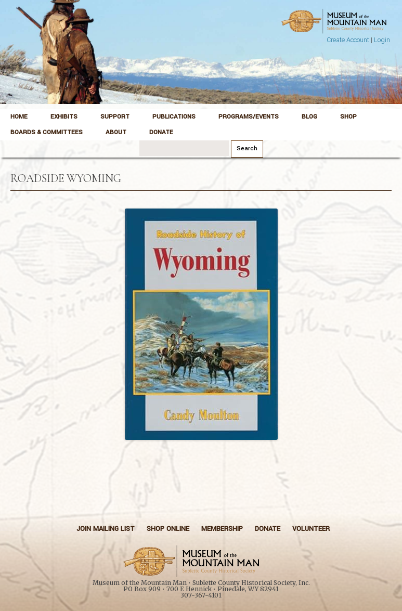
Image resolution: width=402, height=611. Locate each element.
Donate (161, 132)
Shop (348, 116)
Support (114, 116)
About (116, 132)
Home (19, 116)
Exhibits (63, 116)
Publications (174, 116)
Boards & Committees (46, 132)
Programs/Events (248, 116)
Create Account (348, 40)
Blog (309, 116)
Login (382, 40)
